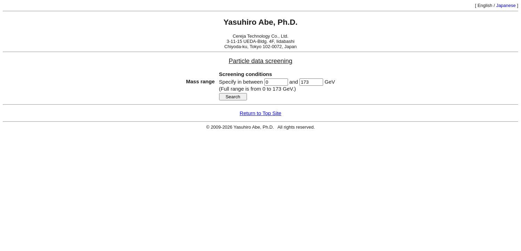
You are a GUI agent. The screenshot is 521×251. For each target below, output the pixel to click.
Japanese (505, 5)
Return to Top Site (260, 113)
